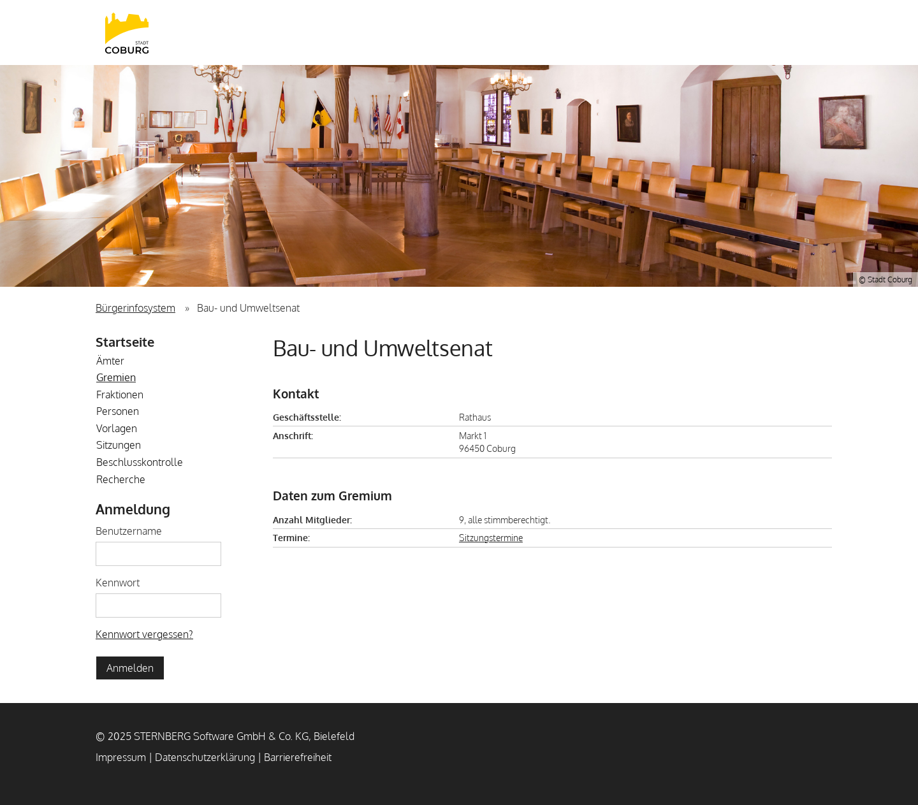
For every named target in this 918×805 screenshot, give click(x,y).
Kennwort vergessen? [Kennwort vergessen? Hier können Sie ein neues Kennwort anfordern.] (144, 634)
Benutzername (129, 531)
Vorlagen (116, 428)
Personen (117, 411)
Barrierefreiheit (298, 757)
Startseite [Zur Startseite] (125, 341)
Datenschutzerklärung (205, 757)
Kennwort (118, 582)
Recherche (120, 479)
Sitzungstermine (491, 537)
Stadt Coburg (127, 32)
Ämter (110, 360)
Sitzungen (118, 445)
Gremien (116, 377)
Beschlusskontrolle (139, 462)
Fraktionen (119, 394)
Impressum (121, 757)
